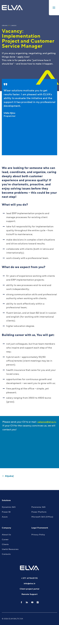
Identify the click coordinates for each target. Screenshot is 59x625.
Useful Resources (10, 549)
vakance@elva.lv (46, 421)
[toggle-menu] (54, 7)
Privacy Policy (38, 534)
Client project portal (29, 589)
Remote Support (29, 594)
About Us (6, 534)
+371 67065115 (29, 578)
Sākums (5, 25)
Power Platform (39, 512)
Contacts (6, 554)
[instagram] (38, 602)
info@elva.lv (29, 583)
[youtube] (32, 602)
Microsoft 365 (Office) (42, 517)
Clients (5, 544)
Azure (5, 517)
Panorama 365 (38, 507)
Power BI (6, 512)
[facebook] (21, 602)
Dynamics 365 (9, 507)
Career (13, 25)
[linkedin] (27, 602)
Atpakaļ (9, 476)
